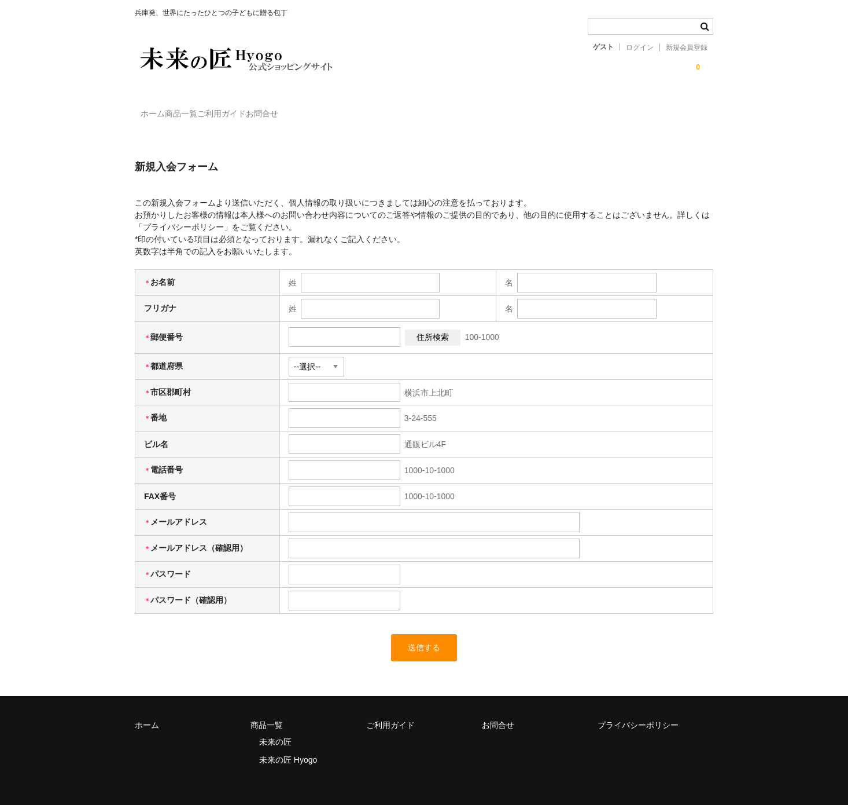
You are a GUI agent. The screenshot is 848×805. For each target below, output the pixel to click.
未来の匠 (275, 725)
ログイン (640, 47)
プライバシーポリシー (638, 708)
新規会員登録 (686, 47)
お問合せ (339, 108)
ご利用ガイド (275, 108)
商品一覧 (211, 108)
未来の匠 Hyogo (288, 743)
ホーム (159, 108)
